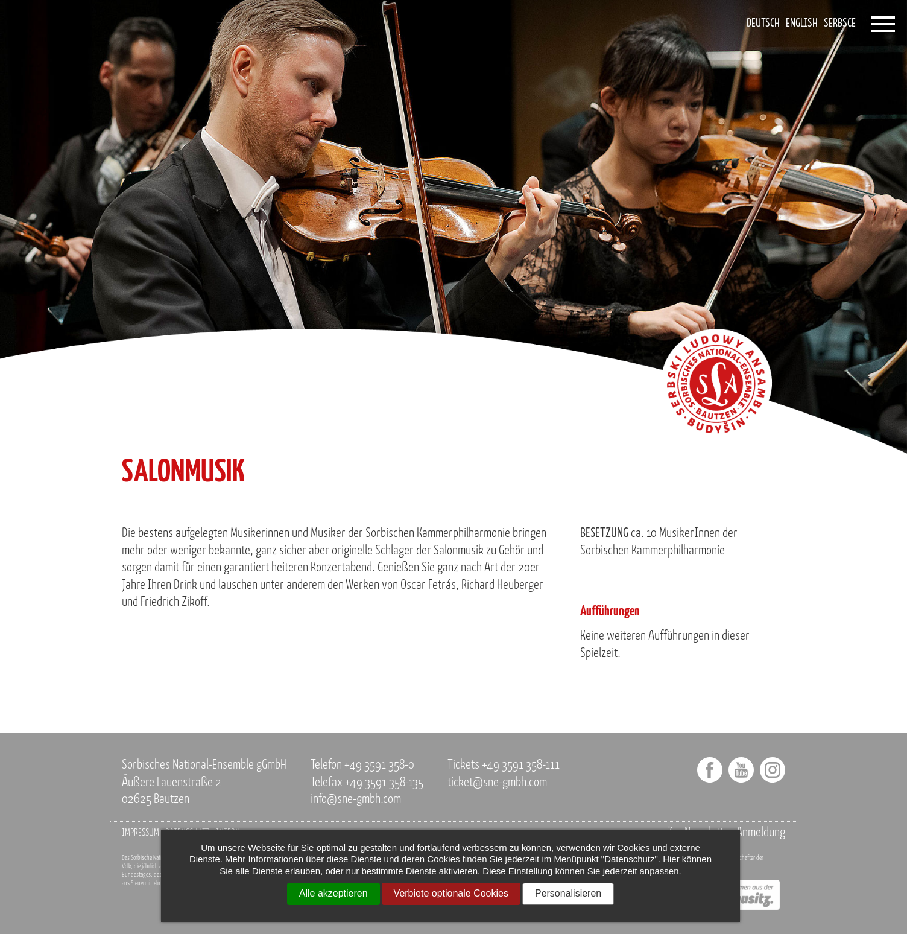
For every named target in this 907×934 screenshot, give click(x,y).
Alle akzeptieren (333, 893)
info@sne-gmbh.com (356, 800)
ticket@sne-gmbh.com (497, 783)
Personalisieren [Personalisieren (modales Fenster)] (568, 893)
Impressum (140, 833)
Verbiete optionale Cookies (451, 893)
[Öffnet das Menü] (883, 24)
